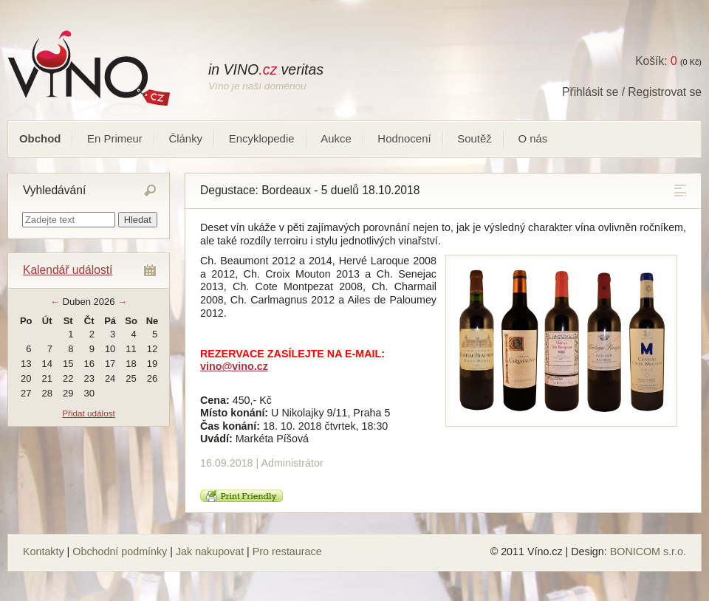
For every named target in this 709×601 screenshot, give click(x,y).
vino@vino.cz (234, 366)
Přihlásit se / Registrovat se (632, 92)
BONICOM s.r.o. (648, 551)
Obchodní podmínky (119, 551)
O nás (532, 138)
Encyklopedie (262, 138)
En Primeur (115, 138)
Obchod (40, 138)
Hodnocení (404, 138)
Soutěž (474, 138)
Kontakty (43, 551)
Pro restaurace (287, 551)
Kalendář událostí (67, 270)
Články (185, 138)
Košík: (656, 61)
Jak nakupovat (210, 551)
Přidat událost (88, 413)
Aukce (336, 138)
